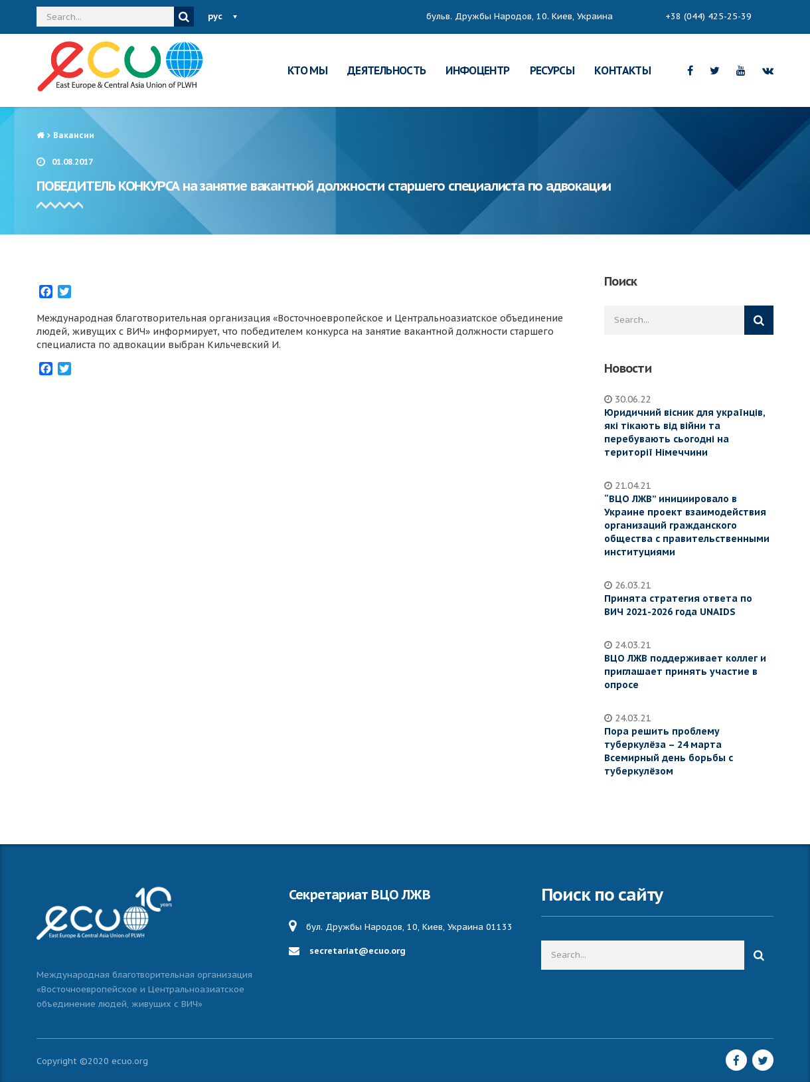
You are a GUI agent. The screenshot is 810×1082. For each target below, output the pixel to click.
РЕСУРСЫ (552, 70)
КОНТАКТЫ (622, 70)
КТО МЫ (307, 70)
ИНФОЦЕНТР (477, 70)
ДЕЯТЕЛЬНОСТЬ (386, 70)
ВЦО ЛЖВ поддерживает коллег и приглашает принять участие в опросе (685, 671)
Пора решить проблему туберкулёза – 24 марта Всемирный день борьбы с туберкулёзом (668, 751)
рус (215, 16)
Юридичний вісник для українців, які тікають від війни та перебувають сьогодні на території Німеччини (684, 432)
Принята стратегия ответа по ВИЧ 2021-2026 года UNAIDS (678, 605)
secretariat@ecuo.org (357, 950)
